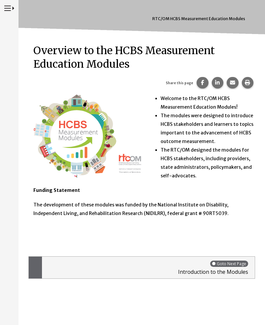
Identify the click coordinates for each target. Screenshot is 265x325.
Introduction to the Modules (146, 267)
